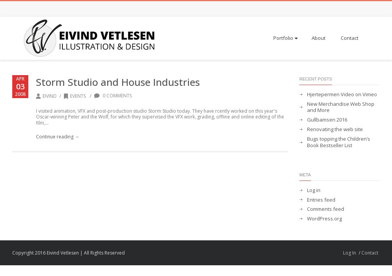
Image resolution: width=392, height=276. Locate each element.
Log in (313, 190)
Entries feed (321, 200)
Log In (349, 253)
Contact (349, 37)
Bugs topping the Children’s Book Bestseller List (338, 142)
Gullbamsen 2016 (327, 120)
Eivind (49, 96)
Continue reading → (57, 136)
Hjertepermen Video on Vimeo (342, 94)
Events (75, 96)
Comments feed (325, 209)
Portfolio (285, 37)
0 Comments (113, 95)
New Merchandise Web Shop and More (340, 107)
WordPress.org (324, 218)
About (318, 37)
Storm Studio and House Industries (118, 82)
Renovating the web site (335, 129)
